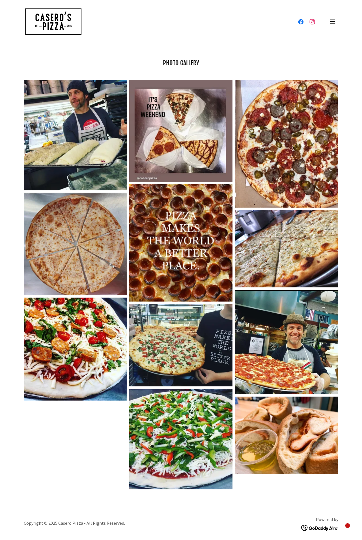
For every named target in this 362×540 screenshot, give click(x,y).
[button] (332, 21)
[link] (53, 21)
